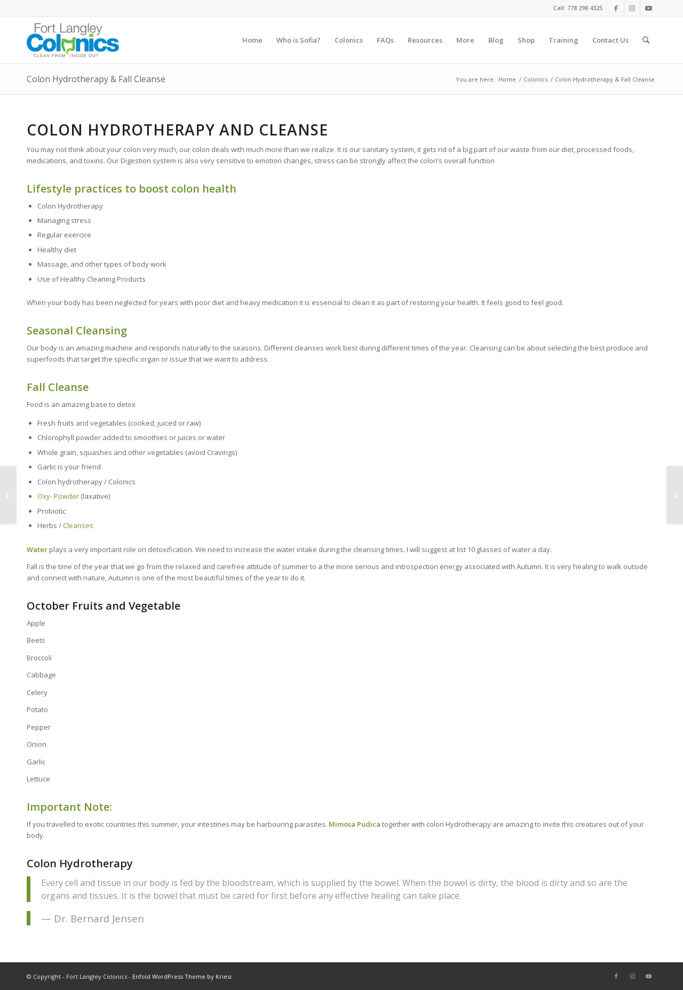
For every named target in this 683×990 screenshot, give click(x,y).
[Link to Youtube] (648, 8)
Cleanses (79, 525)
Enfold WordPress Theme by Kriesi (182, 976)
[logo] (73, 40)
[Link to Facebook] (616, 8)
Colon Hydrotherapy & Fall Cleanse (96, 79)
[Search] (646, 40)
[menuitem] (252, 40)
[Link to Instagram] (632, 8)
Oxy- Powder (58, 496)
